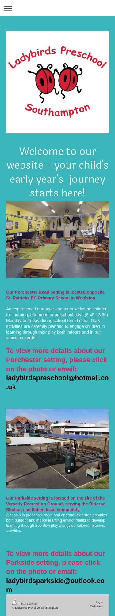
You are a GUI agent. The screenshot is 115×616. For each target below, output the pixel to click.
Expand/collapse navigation (57, 8)
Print (18, 603)
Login (99, 602)
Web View (96, 606)
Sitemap (32, 603)
